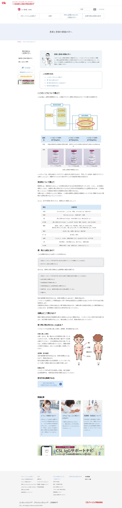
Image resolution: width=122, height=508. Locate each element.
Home (19, 41)
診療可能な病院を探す (93, 16)
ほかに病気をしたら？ (58, 487)
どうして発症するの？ (26, 481)
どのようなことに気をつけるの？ (29, 487)
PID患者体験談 (40, 487)
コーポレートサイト (25, 502)
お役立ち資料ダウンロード (59, 494)
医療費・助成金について (42, 484)
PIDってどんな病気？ (27, 476)
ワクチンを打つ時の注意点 (59, 489)
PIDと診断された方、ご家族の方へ (71, 16)
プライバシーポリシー (40, 502)
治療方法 (39, 479)
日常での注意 (56, 481)
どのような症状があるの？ (27, 479)
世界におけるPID (25, 489)
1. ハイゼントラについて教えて (53, 77)
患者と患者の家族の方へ (29, 41)
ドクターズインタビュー (42, 481)
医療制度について (57, 492)
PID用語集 (101, 9)
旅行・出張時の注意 (57, 484)
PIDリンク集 (88, 479)
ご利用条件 (53, 502)
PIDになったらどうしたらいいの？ (29, 484)
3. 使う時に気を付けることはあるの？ (55, 83)
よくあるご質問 (23, 61)
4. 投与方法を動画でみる (52, 85)
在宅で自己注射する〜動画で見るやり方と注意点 (48, 384)
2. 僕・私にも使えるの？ (52, 80)
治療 (50, 16)
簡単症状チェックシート (26, 492)
